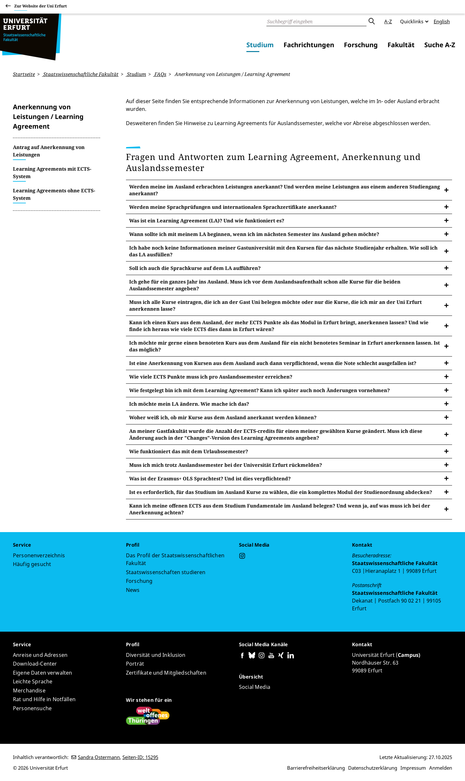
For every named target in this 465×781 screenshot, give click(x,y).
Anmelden (440, 768)
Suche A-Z (439, 44)
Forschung (361, 44)
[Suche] (316, 21)
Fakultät (401, 44)
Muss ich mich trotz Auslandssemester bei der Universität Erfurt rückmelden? (225, 464)
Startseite (24, 74)
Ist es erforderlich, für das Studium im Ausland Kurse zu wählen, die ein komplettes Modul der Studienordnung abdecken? (280, 491)
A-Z (388, 21)
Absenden (371, 21)
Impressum (413, 768)
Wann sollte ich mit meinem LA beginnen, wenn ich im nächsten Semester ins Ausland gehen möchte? (254, 233)
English (442, 21)
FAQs (159, 74)
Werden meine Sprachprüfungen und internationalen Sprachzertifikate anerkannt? (232, 206)
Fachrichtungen (309, 44)
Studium (260, 44)
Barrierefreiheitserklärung (316, 768)
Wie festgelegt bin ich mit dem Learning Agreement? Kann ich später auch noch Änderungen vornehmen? (259, 390)
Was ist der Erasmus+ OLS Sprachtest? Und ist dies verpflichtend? (210, 478)
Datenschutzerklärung (372, 768)
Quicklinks (411, 21)
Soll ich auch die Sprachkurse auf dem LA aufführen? (195, 267)
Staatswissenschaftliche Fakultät (80, 74)
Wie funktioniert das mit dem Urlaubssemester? (188, 451)
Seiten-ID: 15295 (140, 757)
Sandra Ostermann (99, 757)
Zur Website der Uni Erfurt (40, 7)
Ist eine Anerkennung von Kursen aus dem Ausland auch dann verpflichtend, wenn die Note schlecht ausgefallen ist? (272, 362)
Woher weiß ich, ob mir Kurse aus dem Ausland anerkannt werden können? (222, 417)
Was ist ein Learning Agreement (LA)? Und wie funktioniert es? (206, 220)
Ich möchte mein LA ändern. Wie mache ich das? (189, 403)
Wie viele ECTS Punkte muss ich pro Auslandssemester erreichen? (210, 376)
